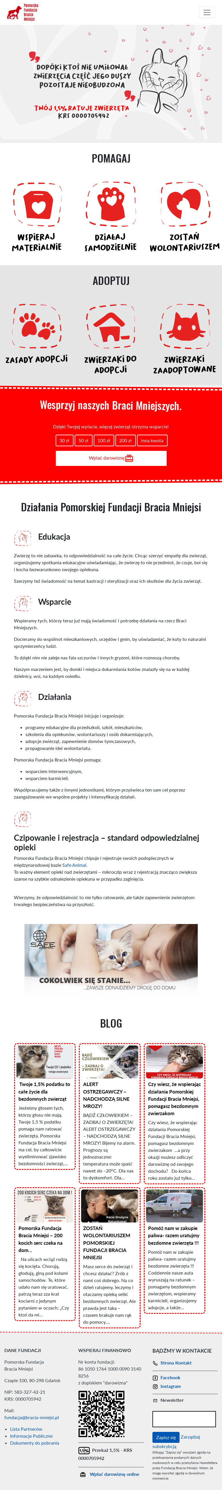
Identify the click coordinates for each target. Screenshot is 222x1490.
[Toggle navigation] (207, 12)
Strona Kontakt (172, 1362)
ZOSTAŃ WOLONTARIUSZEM (184, 243)
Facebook (166, 1377)
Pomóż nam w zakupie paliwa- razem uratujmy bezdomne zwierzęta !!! (173, 1235)
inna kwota (152, 440)
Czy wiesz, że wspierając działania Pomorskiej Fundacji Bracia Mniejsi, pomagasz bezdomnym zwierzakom (174, 1098)
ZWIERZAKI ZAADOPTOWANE (184, 366)
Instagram (166, 1386)
